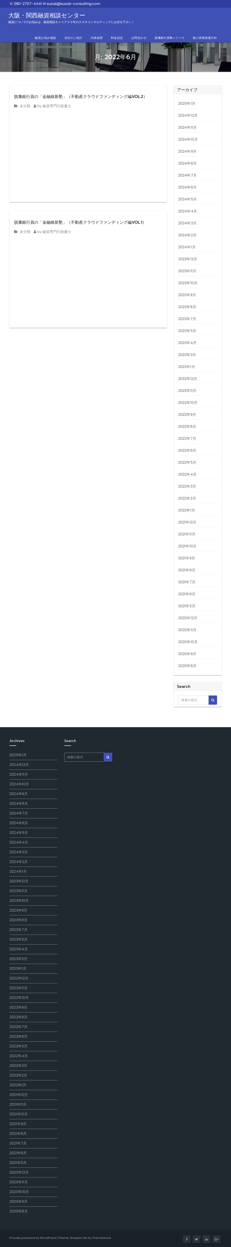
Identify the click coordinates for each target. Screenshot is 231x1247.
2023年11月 (187, 271)
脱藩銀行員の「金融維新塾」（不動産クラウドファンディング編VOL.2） (80, 96)
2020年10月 (188, 641)
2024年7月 (187, 175)
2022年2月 (187, 498)
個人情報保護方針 (205, 38)
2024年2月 (187, 235)
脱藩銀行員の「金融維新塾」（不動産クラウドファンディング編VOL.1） (80, 222)
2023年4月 (187, 342)
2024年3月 (187, 223)
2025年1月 (186, 103)
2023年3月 (187, 354)
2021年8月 (186, 570)
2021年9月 (186, 558)
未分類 (25, 106)
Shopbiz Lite (78, 1238)
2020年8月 (187, 665)
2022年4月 (187, 474)
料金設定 (117, 38)
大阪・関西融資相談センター (71, 17)
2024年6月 (187, 187)
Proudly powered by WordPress (32, 1238)
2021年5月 (186, 606)
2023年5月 (187, 330)
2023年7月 (187, 318)
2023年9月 (187, 295)
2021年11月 (187, 534)
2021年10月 (187, 546)
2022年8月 (187, 426)
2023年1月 (186, 366)
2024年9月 (187, 151)
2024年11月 (187, 127)
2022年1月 (186, 510)
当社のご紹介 (73, 38)
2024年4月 (187, 211)
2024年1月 (187, 247)
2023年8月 (187, 306)
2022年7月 (187, 438)
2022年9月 (187, 414)
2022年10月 (188, 402)
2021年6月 (186, 594)
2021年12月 (187, 522)
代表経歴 (97, 38)
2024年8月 (187, 163)
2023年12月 (187, 259)
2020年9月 (187, 653)
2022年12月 (187, 378)
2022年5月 (187, 462)
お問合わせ (139, 38)
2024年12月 (188, 115)
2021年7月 (186, 582)
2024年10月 (188, 139)
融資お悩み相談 (45, 38)
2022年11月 (187, 390)
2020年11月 (187, 630)
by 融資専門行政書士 (52, 106)
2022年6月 (187, 450)
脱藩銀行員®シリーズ (170, 38)
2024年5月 (187, 199)
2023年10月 (188, 283)
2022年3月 (187, 486)
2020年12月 (188, 618)
